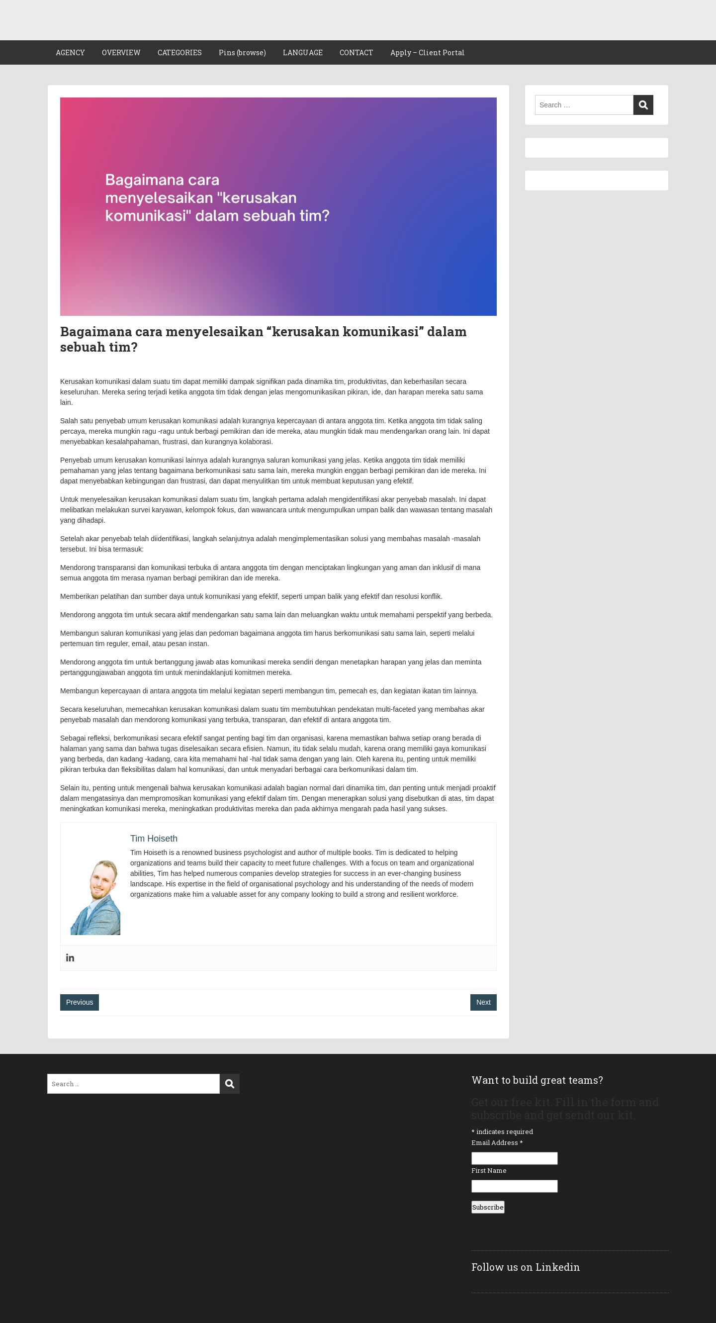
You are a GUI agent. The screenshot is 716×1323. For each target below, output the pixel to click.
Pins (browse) (242, 52)
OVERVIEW (121, 52)
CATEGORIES (180, 52)
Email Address (497, 1142)
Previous (79, 1002)
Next (483, 1002)
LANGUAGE (303, 52)
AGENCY (70, 52)
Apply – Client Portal (427, 52)
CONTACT (356, 52)
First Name (489, 1170)
